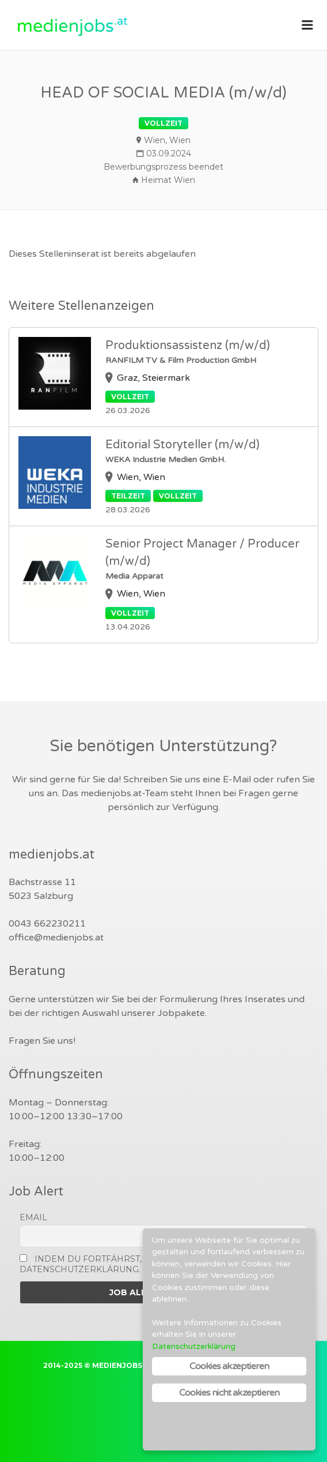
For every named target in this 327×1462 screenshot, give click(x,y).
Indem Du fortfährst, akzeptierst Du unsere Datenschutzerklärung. (138, 1264)
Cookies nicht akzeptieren (229, 1393)
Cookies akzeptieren (229, 1366)
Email (33, 1217)
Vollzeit (163, 123)
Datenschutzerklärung (193, 1346)
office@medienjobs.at (56, 937)
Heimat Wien (168, 180)
